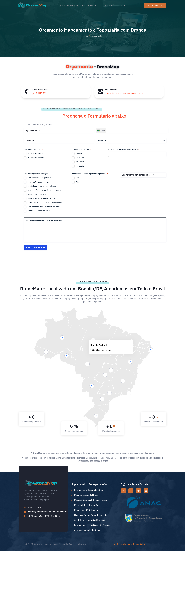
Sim (77, 178)
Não (77, 182)
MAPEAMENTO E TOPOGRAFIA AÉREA (80, 5)
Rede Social (80, 157)
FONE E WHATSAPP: (40, 89)
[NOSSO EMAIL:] (100, 91)
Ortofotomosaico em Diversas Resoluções (45, 202)
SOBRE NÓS (110, 5)
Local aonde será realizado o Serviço (123, 149)
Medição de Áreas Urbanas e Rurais (42, 186)
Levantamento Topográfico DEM (40, 178)
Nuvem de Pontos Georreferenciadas (42, 198)
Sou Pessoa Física (35, 153)
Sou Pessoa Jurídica (36, 157)
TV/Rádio (80, 162)
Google (79, 153)
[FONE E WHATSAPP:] (27, 91)
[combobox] (101, 130)
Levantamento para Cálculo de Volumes (44, 207)
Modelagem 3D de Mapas (38, 194)
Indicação (80, 166)
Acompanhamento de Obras (39, 211)
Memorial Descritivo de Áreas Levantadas (44, 190)
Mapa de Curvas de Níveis (38, 182)
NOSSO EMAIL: (111, 89)
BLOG (123, 5)
